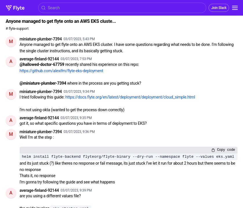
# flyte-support (17, 28)
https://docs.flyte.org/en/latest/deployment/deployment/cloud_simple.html (130, 97)
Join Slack (218, 8)
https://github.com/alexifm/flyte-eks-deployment (61, 70)
